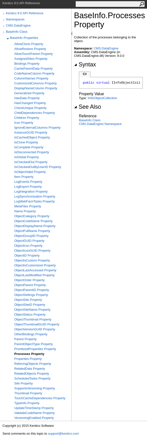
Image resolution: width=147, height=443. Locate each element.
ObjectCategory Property (31, 216)
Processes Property (29, 354)
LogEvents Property (28, 181)
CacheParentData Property (33, 68)
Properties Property (28, 359)
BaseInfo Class (16, 31)
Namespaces (15, 19)
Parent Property (25, 339)
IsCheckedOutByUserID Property (37, 167)
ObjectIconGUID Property (32, 250)
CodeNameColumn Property (34, 73)
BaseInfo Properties (24, 38)
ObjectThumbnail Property (32, 319)
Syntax (85, 64)
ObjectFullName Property (32, 231)
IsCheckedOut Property (30, 162)
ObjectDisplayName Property (35, 226)
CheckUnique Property (30, 108)
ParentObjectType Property (33, 344)
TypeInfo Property (27, 403)
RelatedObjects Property (31, 373)
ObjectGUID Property (29, 241)
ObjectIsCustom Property (32, 260)
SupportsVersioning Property (34, 388)
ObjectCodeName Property (33, 221)
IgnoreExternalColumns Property (37, 127)
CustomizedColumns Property (35, 83)
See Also (87, 107)
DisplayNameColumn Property (35, 88)
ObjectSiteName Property (32, 309)
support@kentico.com (63, 433)
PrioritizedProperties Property (35, 349)
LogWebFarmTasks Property (34, 201)
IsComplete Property (29, 147)
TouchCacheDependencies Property (39, 398)
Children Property (26, 118)
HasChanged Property (30, 103)
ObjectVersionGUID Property (34, 329)
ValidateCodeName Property (34, 413)
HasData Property (27, 98)
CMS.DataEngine (18, 25)
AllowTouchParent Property (33, 54)
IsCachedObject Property (32, 137)
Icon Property (23, 122)
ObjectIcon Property (28, 245)
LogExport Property (28, 186)
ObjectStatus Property (29, 314)
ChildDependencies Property (34, 113)
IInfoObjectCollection (102, 98)
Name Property (25, 211)
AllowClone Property (28, 44)
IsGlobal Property (26, 157)
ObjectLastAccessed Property (35, 270)
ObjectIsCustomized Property (35, 265)
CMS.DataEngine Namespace (100, 124)
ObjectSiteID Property (29, 304)
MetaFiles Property (27, 206)
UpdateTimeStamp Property (34, 408)
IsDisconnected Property (31, 152)
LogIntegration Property (31, 191)
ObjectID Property (27, 255)
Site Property (23, 383)
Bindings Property (27, 63)
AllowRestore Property (30, 49)
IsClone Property (26, 142)
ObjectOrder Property (29, 280)
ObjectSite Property (28, 300)
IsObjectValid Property (30, 172)
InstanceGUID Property (30, 132)
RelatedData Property (29, 368)
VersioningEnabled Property (34, 418)
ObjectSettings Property (31, 295)
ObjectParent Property (30, 285)
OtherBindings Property (30, 334)
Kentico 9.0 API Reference (24, 13)
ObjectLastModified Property (34, 275)
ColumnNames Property (31, 78)
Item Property (23, 177)
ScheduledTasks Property (32, 378)
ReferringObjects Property (32, 364)
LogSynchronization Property (34, 196)
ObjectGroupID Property (31, 236)
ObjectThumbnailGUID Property (36, 324)
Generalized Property (29, 93)
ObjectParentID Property (31, 290)
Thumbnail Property (28, 393)
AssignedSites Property (30, 59)
